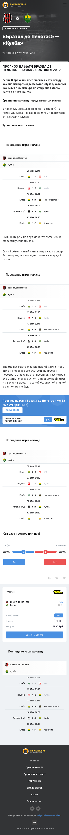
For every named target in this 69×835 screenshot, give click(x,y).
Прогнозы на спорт (35, 774)
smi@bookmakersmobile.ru (49, 815)
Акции (34, 794)
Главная (34, 760)
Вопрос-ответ (34, 801)
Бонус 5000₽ (12, 410)
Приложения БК (34, 767)
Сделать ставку (34, 635)
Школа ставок (34, 787)
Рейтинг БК (34, 781)
